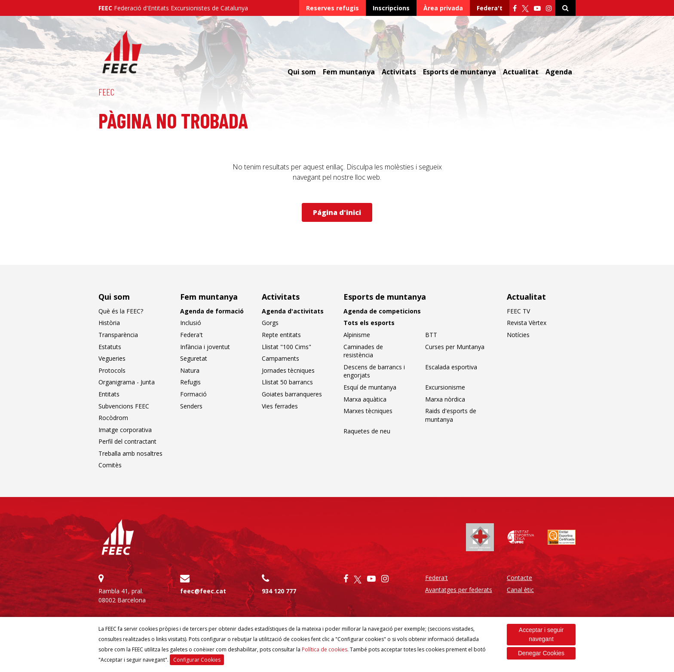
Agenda (558, 72)
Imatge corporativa (125, 430)
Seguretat (193, 358)
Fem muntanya (349, 72)
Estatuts (109, 347)
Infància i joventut (205, 347)
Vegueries (112, 358)
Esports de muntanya (459, 72)
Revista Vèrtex (526, 323)
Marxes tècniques (367, 411)
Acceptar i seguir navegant (541, 634)
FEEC (106, 91)
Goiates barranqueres (292, 394)
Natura (189, 370)
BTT (431, 335)
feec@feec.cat (203, 591)
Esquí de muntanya (369, 387)
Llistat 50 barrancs (287, 382)
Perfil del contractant (127, 441)
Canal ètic (520, 590)
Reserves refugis (332, 8)
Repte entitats (281, 335)
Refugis (190, 382)
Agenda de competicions (382, 311)
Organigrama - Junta (126, 382)
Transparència (118, 335)
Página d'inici (337, 212)
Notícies (518, 335)
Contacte (519, 578)
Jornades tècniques (288, 370)
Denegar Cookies (541, 653)
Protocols (112, 370)
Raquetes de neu (366, 431)
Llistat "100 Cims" (286, 347)
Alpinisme (356, 335)
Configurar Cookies (197, 659)
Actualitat (521, 72)
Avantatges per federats (458, 590)
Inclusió (190, 323)
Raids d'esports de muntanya (450, 415)
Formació (193, 394)
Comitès (110, 465)
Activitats (399, 72)
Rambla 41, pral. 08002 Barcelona (132, 589)
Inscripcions (391, 8)
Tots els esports (369, 323)
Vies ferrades (280, 406)
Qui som (302, 72)
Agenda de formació (212, 311)
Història (109, 323)
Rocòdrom (113, 418)
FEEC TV (518, 311)
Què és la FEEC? (120, 311)
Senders (191, 406)
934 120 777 (279, 591)
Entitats (108, 394)
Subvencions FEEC (123, 406)
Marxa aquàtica (364, 399)
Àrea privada (443, 8)
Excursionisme (445, 387)
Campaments (280, 358)
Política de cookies (324, 649)
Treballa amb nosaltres (130, 453)
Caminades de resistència (363, 351)
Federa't (489, 8)
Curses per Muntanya (454, 347)
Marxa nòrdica (445, 399)
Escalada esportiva (451, 367)
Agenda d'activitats (293, 311)
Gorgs (270, 323)
